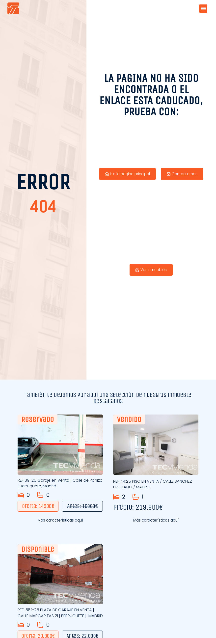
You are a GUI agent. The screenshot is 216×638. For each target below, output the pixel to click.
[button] (203, 8)
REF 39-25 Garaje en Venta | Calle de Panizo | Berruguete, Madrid (56, 484)
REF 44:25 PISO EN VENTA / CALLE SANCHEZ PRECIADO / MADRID (147, 485)
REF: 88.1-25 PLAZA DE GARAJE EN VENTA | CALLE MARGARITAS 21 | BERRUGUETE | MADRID (60, 622)
